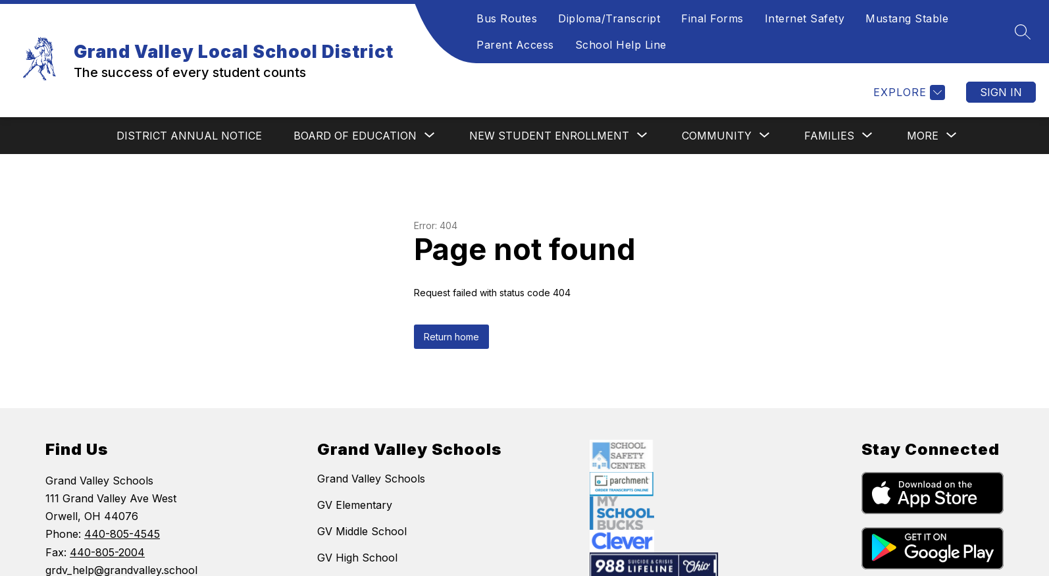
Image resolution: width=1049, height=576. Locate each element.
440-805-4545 (122, 533)
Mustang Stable (906, 18)
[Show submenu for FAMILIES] (829, 136)
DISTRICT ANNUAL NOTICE (189, 135)
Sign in (1001, 92)
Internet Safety (805, 18)
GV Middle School (362, 531)
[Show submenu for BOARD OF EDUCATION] (355, 136)
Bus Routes (506, 18)
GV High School (357, 557)
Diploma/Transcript (609, 18)
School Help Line (621, 44)
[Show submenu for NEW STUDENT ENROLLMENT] (549, 136)
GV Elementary (354, 504)
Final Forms (712, 18)
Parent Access (515, 44)
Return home (451, 336)
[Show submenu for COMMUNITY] (717, 136)
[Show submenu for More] (922, 136)
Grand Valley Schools (371, 478)
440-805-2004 (107, 552)
